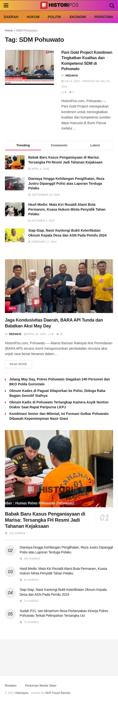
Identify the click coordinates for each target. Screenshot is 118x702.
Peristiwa (103, 17)
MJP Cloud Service (57, 693)
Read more (18, 364)
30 (59, 334)
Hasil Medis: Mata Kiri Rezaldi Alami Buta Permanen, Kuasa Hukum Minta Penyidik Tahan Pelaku (66, 209)
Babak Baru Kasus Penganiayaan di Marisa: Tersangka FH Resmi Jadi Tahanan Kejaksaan (45, 520)
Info (12, 308)
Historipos (21, 693)
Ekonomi (78, 17)
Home (9, 30)
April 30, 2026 (35, 334)
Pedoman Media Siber (41, 685)
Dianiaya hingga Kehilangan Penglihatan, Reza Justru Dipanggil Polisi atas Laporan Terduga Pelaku (66, 183)
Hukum (33, 17)
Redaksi (72, 75)
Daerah (11, 17)
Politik (54, 17)
